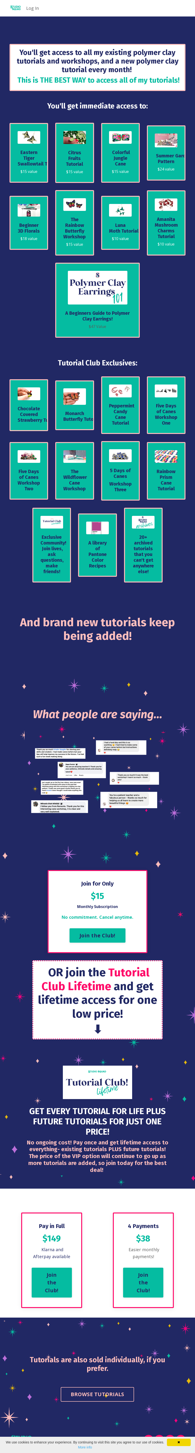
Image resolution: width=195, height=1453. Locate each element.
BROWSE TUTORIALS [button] (97, 1395)
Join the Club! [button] (97, 936)
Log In (32, 8)
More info (85, 1447)
